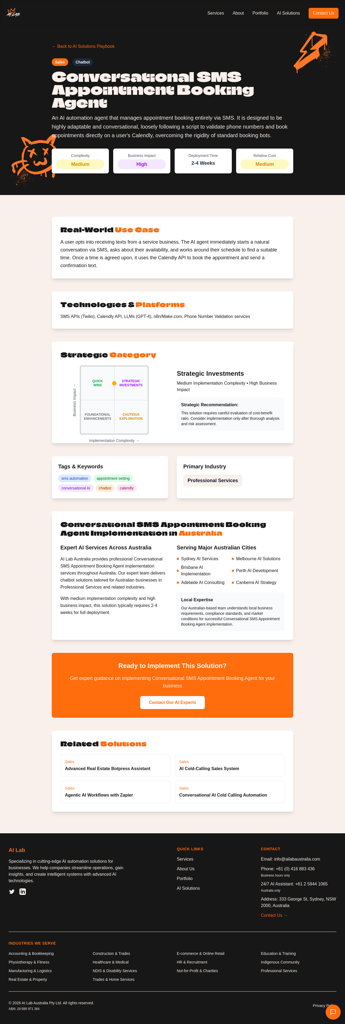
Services (216, 13)
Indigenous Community (280, 962)
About (238, 13)
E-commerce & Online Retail (201, 953)
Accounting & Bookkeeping (31, 953)
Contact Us (323, 13)
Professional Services (279, 971)
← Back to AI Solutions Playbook (83, 46)
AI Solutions (288, 13)
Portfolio (260, 13)
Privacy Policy (324, 1005)
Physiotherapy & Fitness (29, 962)
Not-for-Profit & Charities (197, 971)
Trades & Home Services (113, 979)
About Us (186, 869)
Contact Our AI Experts (172, 702)
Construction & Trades (111, 953)
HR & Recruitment (192, 962)
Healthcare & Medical (111, 962)
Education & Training (278, 953)
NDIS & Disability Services (115, 971)
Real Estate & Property (28, 979)
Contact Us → (274, 915)
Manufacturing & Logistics (30, 971)
